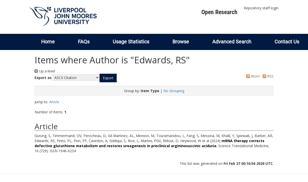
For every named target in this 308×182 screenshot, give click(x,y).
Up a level (45, 71)
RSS (267, 76)
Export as (43, 77)
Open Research (219, 12)
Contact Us (286, 42)
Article (54, 101)
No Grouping (173, 90)
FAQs (83, 42)
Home (48, 42)
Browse (180, 42)
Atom (252, 76)
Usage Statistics (131, 42)
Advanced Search (231, 42)
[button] (108, 78)
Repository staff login (261, 8)
